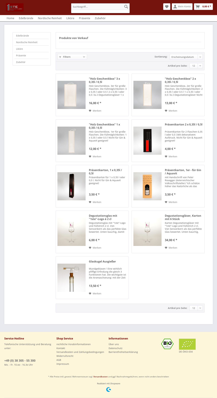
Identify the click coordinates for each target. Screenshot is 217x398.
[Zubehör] (100, 18)
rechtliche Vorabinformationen (73, 344)
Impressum (62, 363)
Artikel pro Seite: (177, 65)
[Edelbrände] (26, 18)
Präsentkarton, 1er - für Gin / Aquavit (183, 171)
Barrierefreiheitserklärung (123, 352)
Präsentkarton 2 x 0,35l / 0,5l (183, 124)
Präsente (21, 55)
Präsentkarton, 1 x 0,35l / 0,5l (105, 171)
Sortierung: (161, 56)
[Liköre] (70, 18)
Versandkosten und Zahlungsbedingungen (80, 352)
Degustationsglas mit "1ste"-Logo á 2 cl (103, 217)
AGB (58, 359)
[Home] (10, 18)
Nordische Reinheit (26, 42)
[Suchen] (126, 6)
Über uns (114, 344)
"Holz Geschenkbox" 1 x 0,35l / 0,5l (104, 126)
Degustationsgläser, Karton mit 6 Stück (183, 217)
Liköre (19, 48)
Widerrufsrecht (64, 356)
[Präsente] (85, 18)
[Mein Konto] (182, 6)
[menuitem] (100, 8)
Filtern (65, 56)
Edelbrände (22, 35)
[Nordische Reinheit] (50, 18)
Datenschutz (115, 348)
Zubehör (20, 62)
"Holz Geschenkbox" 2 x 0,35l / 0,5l (180, 80)
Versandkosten (100, 376)
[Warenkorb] (203, 6)
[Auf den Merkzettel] (95, 111)
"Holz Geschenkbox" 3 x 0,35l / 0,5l (104, 80)
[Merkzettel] (166, 6)
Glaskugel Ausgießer (102, 261)
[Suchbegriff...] (100, 6)
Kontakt (60, 348)
